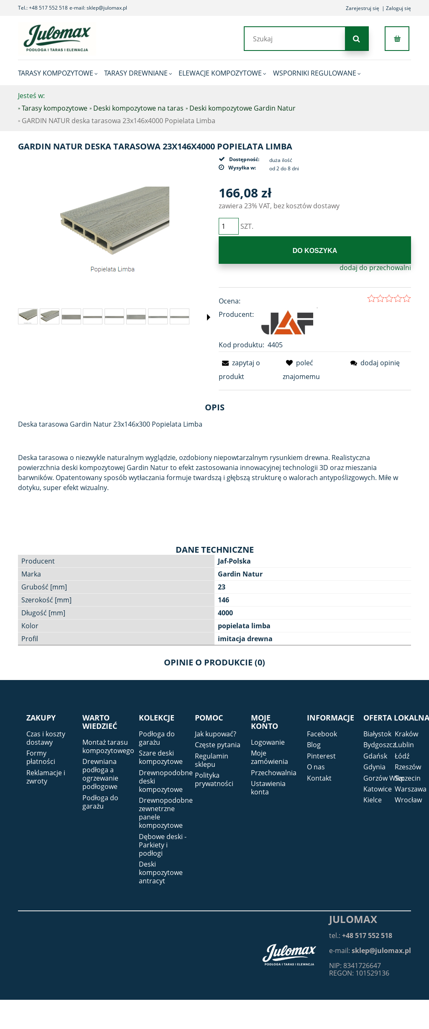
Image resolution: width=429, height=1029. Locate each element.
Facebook (322, 733)
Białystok (377, 733)
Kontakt (319, 778)
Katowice (377, 789)
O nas (316, 766)
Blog (314, 744)
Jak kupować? (215, 733)
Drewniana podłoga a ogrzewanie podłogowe (100, 774)
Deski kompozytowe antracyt (161, 872)
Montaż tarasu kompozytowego (108, 746)
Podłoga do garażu (100, 802)
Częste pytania (217, 744)
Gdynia (374, 766)
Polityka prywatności (214, 779)
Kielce (372, 799)
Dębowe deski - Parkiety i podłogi (162, 845)
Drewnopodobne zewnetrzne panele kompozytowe (166, 813)
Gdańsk (375, 756)
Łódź (402, 756)
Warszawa (410, 789)
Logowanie (268, 742)
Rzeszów (408, 766)
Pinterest (321, 756)
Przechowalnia (273, 772)
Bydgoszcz (379, 744)
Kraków (406, 733)
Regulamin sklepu (211, 760)
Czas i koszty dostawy (45, 738)
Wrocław (408, 799)
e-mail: (370, 950)
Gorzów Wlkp (384, 778)
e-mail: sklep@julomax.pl (98, 7)
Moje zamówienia (269, 757)
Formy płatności (40, 757)
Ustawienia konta (268, 787)
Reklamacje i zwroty (45, 777)
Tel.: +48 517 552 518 (43, 7)
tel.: (360, 935)
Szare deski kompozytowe (161, 757)
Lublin (404, 744)
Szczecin (408, 778)
